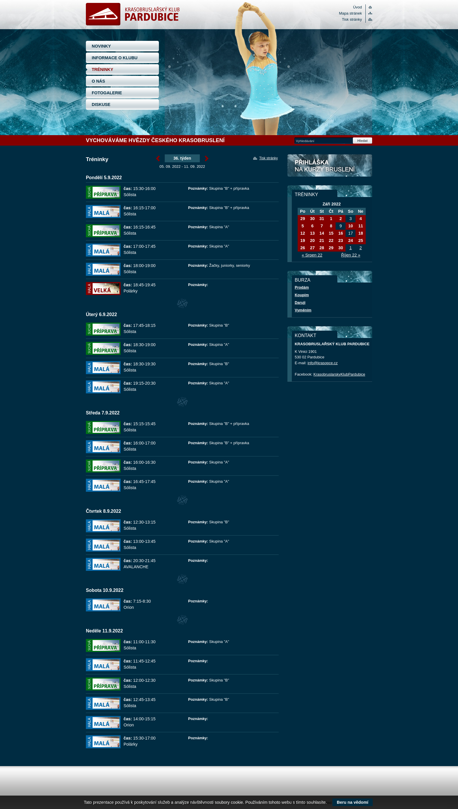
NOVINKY (101, 46)
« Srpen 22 (312, 255)
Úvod (357, 7)
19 (302, 240)
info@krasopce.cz (323, 363)
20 (312, 240)
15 (331, 233)
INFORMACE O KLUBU (115, 57)
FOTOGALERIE (107, 92)
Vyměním (303, 310)
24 (350, 240)
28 (321, 247)
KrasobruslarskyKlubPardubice (339, 374)
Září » (207, 158)
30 (312, 218)
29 (302, 218)
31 (321, 218)
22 (331, 240)
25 (360, 240)
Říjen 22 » (350, 255)
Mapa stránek (350, 13)
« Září (158, 158)
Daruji (300, 302)
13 (312, 233)
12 (302, 233)
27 (312, 247)
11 (360, 226)
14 (321, 233)
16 (340, 233)
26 (302, 247)
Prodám (302, 287)
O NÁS (98, 81)
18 (360, 233)
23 (340, 240)
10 (350, 226)
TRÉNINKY (102, 69)
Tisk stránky (352, 19)
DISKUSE (101, 104)
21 (321, 240)
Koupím (302, 295)
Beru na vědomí (352, 802)
